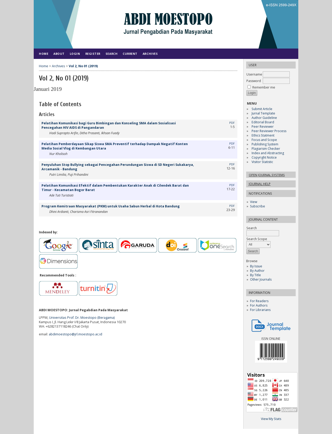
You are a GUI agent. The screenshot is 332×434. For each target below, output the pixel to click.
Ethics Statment (263, 135)
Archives (150, 54)
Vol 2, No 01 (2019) (83, 66)
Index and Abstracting (268, 153)
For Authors (258, 305)
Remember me (263, 87)
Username (254, 74)
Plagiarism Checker (266, 148)
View (253, 202)
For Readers (259, 301)
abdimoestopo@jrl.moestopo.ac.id (75, 334)
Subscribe (257, 206)
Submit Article (262, 109)
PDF (232, 123)
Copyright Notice (264, 157)
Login (75, 54)
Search (111, 54)
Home (43, 54)
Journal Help (260, 184)
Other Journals (261, 279)
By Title (255, 275)
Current (130, 54)
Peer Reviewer (263, 126)
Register (92, 54)
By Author (257, 270)
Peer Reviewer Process (269, 131)
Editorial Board (263, 122)
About (59, 54)
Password (253, 81)
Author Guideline (264, 118)
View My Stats (271, 419)
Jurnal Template (263, 113)
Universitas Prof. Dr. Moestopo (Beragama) (82, 317)
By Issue (256, 266)
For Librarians (260, 310)
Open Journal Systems (267, 175)
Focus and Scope (264, 140)
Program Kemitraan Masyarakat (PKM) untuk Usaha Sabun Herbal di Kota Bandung (111, 206)
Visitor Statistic (262, 162)
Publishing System (265, 144)
